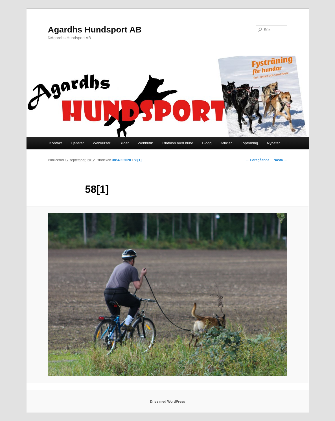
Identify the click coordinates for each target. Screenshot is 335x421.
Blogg (206, 143)
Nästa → (280, 160)
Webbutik (145, 143)
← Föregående (257, 160)
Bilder (124, 143)
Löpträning (249, 143)
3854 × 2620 (121, 160)
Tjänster (77, 143)
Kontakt (55, 143)
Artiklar (226, 143)
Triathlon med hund (177, 143)
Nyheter (273, 143)
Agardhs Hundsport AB (95, 29)
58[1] (137, 160)
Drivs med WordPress (167, 401)
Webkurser (102, 143)
